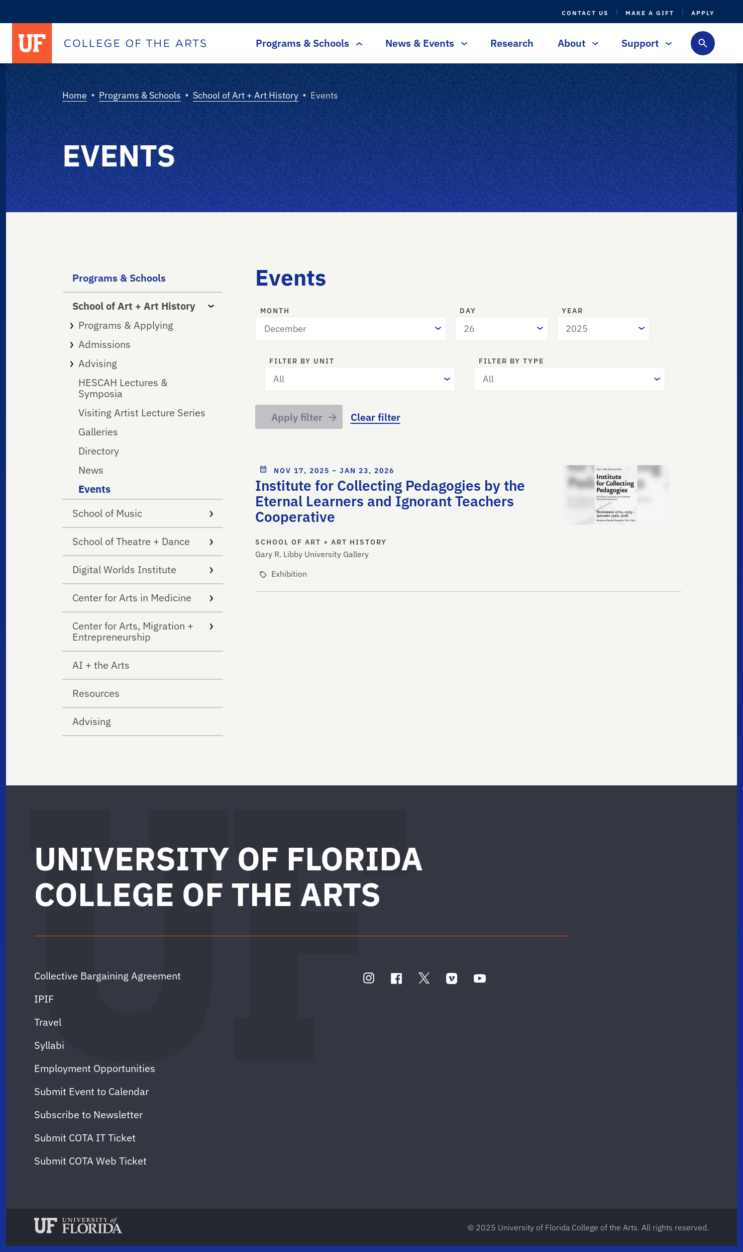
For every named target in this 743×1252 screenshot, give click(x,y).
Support (644, 43)
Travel (47, 1022)
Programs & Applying (142, 325)
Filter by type (511, 361)
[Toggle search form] (703, 43)
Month (275, 311)
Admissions (142, 344)
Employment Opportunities (94, 1068)
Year (572, 311)
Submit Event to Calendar (91, 1091)
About (575, 43)
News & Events (423, 43)
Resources (96, 693)
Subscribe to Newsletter (88, 1114)
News (90, 470)
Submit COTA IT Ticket (85, 1137)
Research (512, 43)
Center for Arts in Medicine (142, 597)
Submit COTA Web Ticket (90, 1161)
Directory (98, 451)
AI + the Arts (101, 665)
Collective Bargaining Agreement (107, 975)
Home (74, 95)
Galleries (98, 431)
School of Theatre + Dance (142, 541)
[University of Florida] (32, 43)
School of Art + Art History (245, 95)
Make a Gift (649, 13)
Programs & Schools (306, 43)
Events (94, 489)
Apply (703, 13)
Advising (142, 363)
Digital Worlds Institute (142, 569)
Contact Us (585, 13)
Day (468, 311)
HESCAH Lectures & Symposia (123, 388)
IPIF (44, 999)
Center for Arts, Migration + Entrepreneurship (142, 631)
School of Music (142, 513)
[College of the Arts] (135, 43)
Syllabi (49, 1045)
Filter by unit (302, 361)
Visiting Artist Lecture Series (141, 412)
